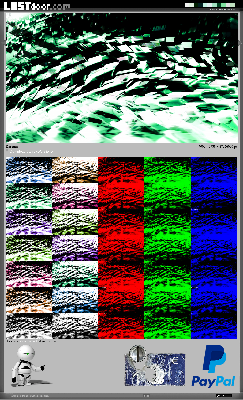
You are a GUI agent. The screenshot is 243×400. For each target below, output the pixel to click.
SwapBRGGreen (149, 262)
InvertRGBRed (103, 184)
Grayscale (9, 314)
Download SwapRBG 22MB (29, 151)
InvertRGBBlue (195, 184)
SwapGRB (9, 210)
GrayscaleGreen (149, 314)
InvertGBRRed (103, 236)
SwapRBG (9, 184)
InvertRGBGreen (149, 184)
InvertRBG (55, 184)
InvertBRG (55, 262)
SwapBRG (9, 262)
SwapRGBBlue (195, 158)
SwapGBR (9, 236)
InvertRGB (55, 158)
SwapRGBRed (103, 158)
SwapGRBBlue (195, 210)
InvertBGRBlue (195, 288)
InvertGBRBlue (195, 236)
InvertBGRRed (103, 288)
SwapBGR (9, 288)
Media (214, 10)
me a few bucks (29, 341)
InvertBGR (55, 288)
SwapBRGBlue (195, 262)
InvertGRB (55, 210)
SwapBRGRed (103, 262)
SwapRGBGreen (149, 158)
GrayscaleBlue (195, 314)
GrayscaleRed (102, 314)
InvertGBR (55, 236)
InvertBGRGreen (149, 288)
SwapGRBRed (103, 210)
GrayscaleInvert (57, 314)
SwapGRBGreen (149, 210)
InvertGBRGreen (149, 236)
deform (222, 10)
